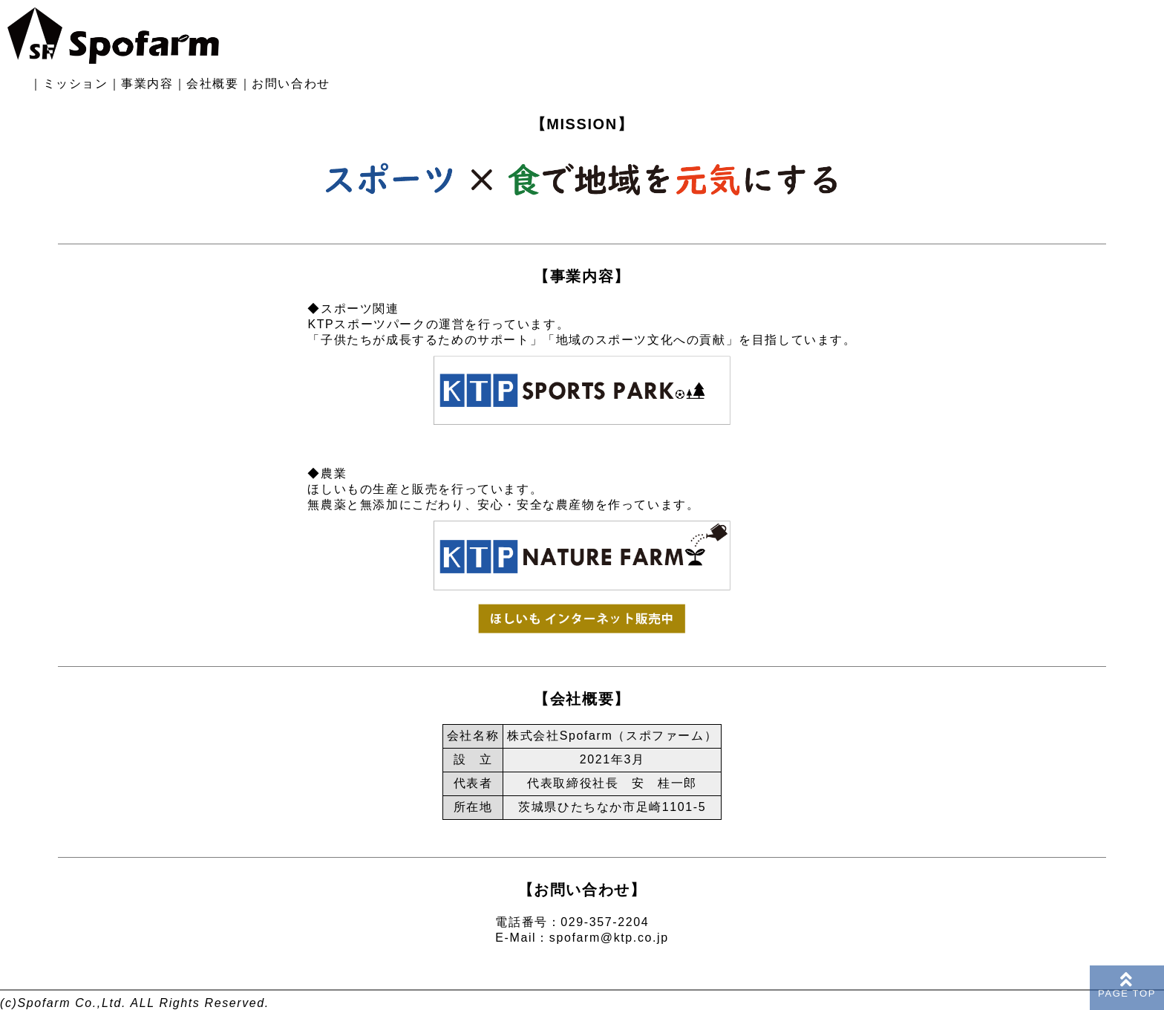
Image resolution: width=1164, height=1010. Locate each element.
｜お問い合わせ (284, 83)
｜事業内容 (141, 83)
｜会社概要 (206, 83)
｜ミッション (69, 83)
